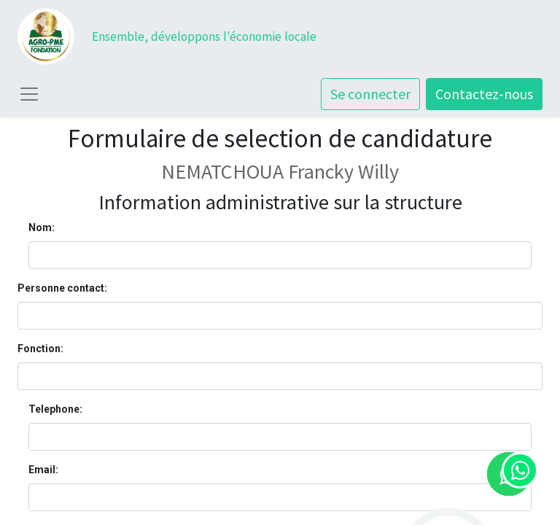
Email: (43, 469)
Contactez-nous (484, 94)
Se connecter (370, 94)
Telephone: (55, 409)
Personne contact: (62, 288)
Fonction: (40, 348)
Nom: (41, 227)
